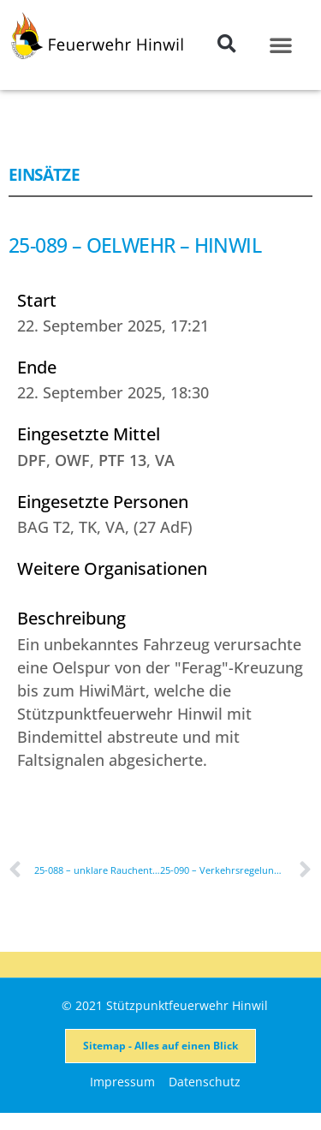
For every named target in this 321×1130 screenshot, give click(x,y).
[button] (226, 44)
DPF (31, 460)
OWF (72, 460)
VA (165, 460)
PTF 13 (122, 460)
